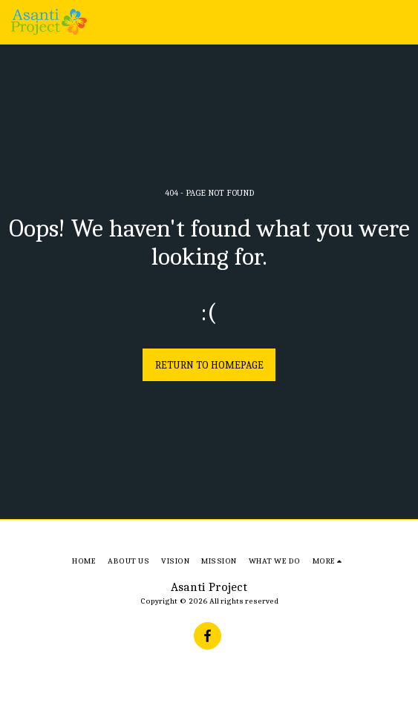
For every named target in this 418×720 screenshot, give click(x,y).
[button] (398, 22)
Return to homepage (209, 365)
